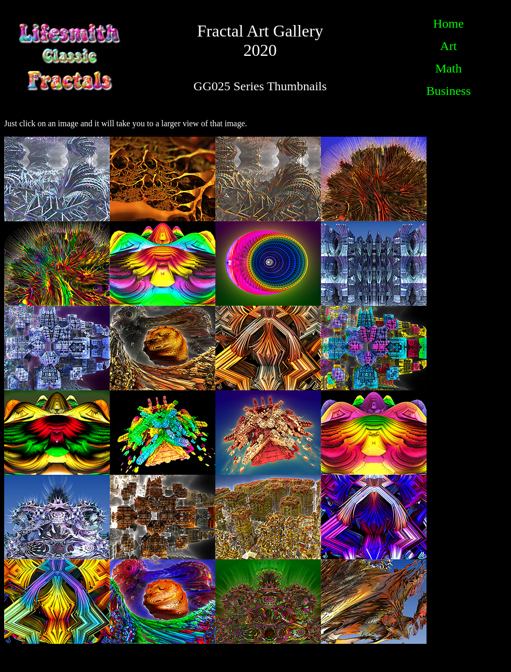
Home (448, 23)
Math (448, 68)
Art (448, 46)
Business (448, 91)
